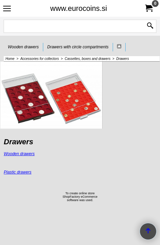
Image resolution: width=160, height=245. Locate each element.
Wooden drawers (19, 153)
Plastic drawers (17, 172)
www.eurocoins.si (78, 8)
